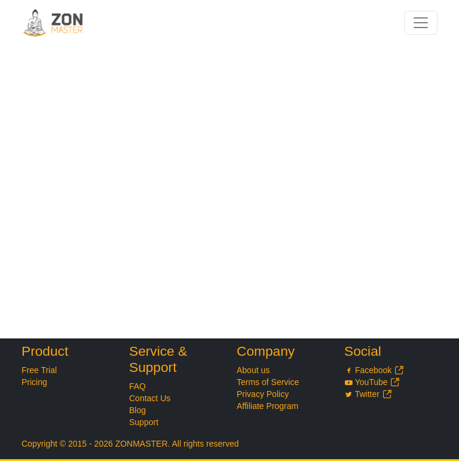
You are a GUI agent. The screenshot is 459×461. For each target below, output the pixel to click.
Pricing (34, 382)
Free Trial (39, 370)
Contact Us (149, 398)
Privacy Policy (263, 394)
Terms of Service (268, 382)
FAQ (137, 386)
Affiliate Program (267, 406)
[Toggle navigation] (420, 23)
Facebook (374, 370)
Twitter (368, 394)
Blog (137, 410)
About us (253, 370)
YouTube (372, 382)
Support (143, 422)
